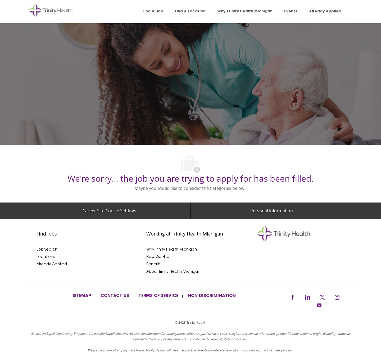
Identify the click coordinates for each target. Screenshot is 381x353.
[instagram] (337, 296)
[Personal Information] (271, 211)
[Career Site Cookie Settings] (109, 211)
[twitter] (322, 296)
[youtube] (319, 304)
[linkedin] (307, 296)
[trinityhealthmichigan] (304, 233)
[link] (58, 12)
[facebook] (292, 296)
